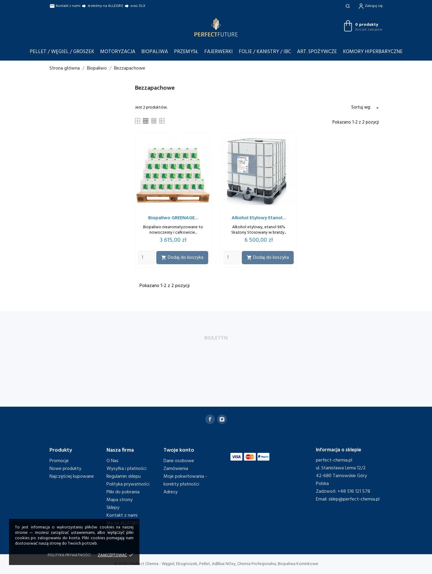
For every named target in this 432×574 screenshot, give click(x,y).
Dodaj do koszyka (182, 258)
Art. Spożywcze (317, 52)
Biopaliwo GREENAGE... (173, 218)
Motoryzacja (117, 52)
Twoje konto (179, 450)
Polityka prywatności (127, 484)
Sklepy (112, 508)
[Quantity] (146, 257)
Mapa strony (119, 500)
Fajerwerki (218, 52)
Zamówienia (176, 469)
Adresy (171, 492)
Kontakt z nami (65, 6)
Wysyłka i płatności (126, 469)
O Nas (112, 461)
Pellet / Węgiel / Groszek (62, 52)
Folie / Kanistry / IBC (265, 52)
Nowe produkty (65, 469)
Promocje (59, 461)
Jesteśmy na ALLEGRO (102, 6)
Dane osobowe (179, 461)
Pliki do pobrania (123, 492)
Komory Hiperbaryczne (373, 52)
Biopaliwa (154, 52)
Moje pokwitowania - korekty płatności (185, 480)
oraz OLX (134, 6)
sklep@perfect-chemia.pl (354, 499)
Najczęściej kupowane (72, 476)
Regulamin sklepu (123, 476)
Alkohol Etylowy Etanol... (259, 218)
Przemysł (186, 52)
